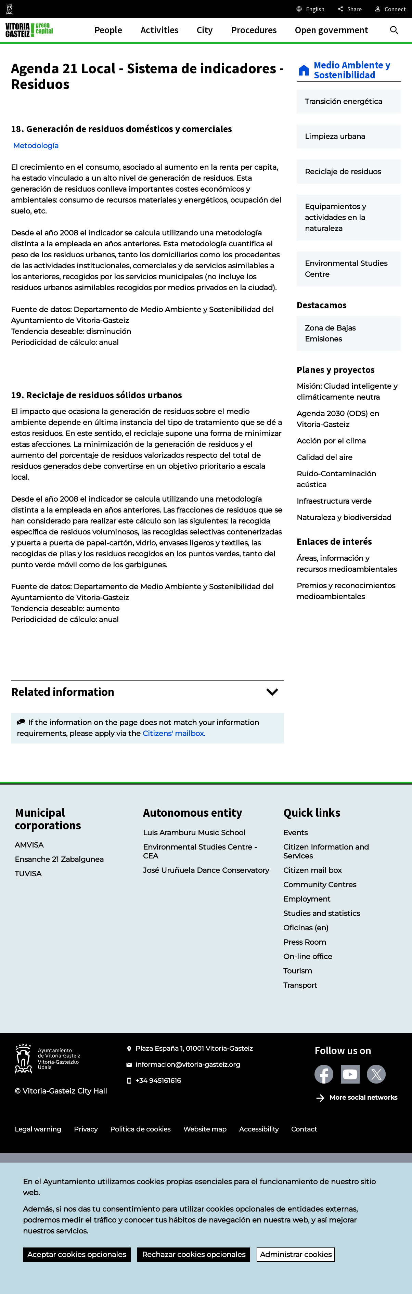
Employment (307, 1003)
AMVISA (29, 949)
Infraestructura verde (334, 540)
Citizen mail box (312, 974)
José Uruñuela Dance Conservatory (206, 974)
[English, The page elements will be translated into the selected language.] (309, 9)
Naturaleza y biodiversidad (344, 556)
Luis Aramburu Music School (194, 936)
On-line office (307, 1060)
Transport (300, 1089)
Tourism (297, 1075)
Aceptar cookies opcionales (76, 1254)
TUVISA (28, 977)
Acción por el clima (331, 480)
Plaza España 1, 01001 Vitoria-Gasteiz (194, 1153)
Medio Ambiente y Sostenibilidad (352, 70)
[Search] (394, 30)
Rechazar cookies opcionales (193, 1254)
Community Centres (319, 988)
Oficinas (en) (306, 1031)
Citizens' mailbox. (174, 837)
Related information (62, 796)
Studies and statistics (321, 1017)
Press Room (304, 1046)
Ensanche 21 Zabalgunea (59, 963)
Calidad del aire (324, 496)
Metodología (44, 199)
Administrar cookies (296, 1254)
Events (295, 936)
